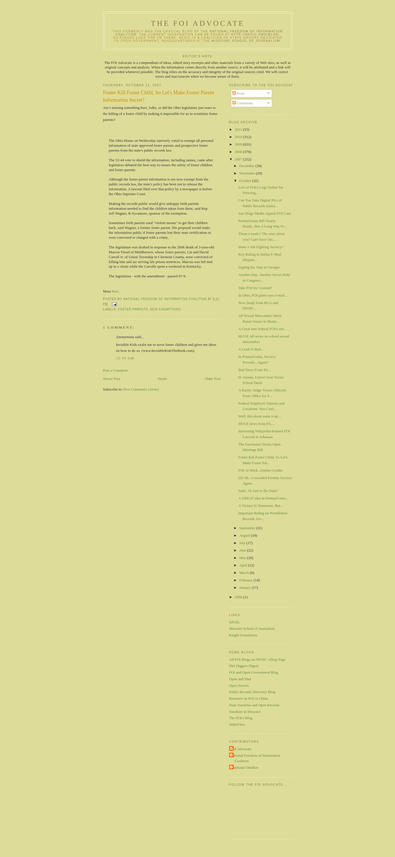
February (246, 580)
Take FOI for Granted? (255, 288)
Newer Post (111, 378)
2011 (239, 129)
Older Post (212, 378)
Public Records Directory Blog (252, 692)
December (247, 166)
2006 (239, 597)
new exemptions (165, 309)
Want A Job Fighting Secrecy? (260, 247)
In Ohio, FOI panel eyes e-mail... (262, 295)
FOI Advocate (241, 749)
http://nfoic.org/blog (255, 34)
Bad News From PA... (254, 370)
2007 (239, 159)
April (243, 565)
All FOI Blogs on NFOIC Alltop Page (257, 659)
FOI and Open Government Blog (253, 672)
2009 (239, 144)
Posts (238, 93)
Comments (242, 103)
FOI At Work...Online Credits (260, 470)
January (245, 587)
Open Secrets (239, 685)
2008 (239, 152)
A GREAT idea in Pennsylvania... (263, 498)
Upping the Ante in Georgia (259, 267)
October (245, 181)
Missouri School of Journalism (246, 40)
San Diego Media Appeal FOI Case (264, 213)
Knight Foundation (243, 635)
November (247, 173)
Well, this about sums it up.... (260, 416)
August (245, 535)
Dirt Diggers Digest (244, 666)
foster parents (133, 309)
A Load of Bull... (251, 349)
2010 (239, 137)
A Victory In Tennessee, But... (260, 505)
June (243, 550)
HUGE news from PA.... (256, 423)
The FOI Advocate (198, 23)
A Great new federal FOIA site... (262, 329)
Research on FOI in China (248, 698)
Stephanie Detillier (245, 767)
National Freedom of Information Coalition (255, 758)
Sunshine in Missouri (245, 711)
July (242, 543)
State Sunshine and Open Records (254, 705)
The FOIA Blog (241, 718)
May (243, 558)
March (244, 572)
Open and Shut (240, 679)
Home (162, 378)
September (247, 528)
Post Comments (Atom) (141, 389)
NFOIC (234, 622)
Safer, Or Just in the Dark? (258, 491)
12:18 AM (125, 358)
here (115, 291)
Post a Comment (115, 370)
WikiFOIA (237, 724)
